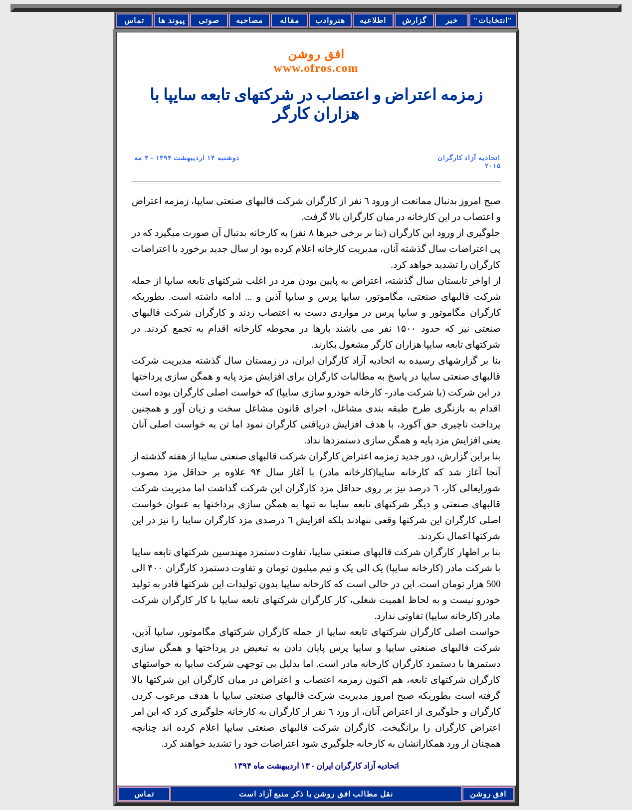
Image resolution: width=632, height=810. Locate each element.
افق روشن (316, 61)
